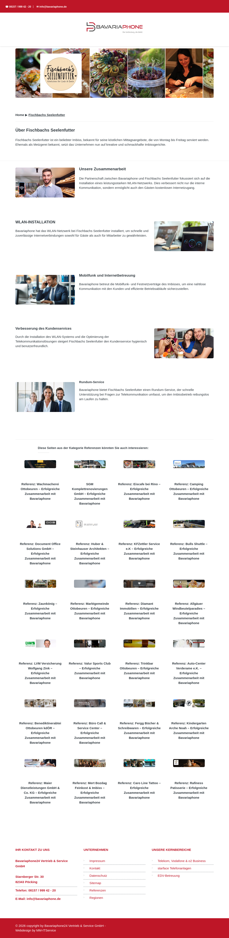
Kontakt (94, 868)
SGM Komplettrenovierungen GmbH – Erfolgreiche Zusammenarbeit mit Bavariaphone (90, 493)
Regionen (96, 897)
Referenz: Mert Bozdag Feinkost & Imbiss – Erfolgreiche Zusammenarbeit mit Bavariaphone (90, 792)
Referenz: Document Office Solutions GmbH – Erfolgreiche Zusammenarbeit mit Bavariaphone (40, 553)
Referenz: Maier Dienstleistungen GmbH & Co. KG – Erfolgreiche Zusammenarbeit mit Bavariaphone (40, 792)
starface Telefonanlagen (174, 868)
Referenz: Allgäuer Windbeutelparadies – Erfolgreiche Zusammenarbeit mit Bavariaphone (188, 613)
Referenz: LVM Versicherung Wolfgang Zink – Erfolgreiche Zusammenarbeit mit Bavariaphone (40, 673)
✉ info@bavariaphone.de (51, 6)
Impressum (97, 861)
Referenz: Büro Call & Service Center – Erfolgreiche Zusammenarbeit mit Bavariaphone (89, 732)
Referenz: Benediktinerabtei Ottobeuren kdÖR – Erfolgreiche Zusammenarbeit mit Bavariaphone (40, 732)
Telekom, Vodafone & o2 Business (182, 861)
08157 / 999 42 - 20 (42, 890)
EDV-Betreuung (169, 875)
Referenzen (97, 890)
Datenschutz (98, 875)
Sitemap (95, 883)
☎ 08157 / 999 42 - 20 (18, 6)
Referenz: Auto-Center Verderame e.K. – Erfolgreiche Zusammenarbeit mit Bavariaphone (189, 673)
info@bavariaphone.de (44, 899)
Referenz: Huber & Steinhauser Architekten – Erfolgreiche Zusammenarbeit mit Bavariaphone (89, 553)
